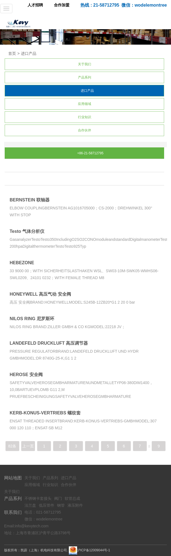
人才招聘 (35, 5)
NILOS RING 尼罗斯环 (32, 318)
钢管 (61, 505)
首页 (12, 53)
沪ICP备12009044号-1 (93, 550)
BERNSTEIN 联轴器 (30, 200)
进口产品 (28, 53)
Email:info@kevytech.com (26, 526)
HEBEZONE (22, 262)
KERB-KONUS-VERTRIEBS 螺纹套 (45, 413)
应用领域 (84, 104)
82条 (12, 446)
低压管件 (46, 505)
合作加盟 (61, 5)
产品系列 (84, 77)
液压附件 (75, 505)
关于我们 (84, 64)
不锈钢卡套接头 (38, 498)
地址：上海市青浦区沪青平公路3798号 (37, 533)
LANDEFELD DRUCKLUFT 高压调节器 (49, 343)
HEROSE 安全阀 (26, 374)
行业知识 (84, 117)
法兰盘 (30, 505)
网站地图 (13, 478)
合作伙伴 (84, 130)
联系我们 (13, 512)
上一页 (28, 446)
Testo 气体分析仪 (27, 231)
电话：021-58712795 (43, 512)
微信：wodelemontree (44, 519)
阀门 (58, 498)
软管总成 (72, 498)
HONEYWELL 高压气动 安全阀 (40, 294)
